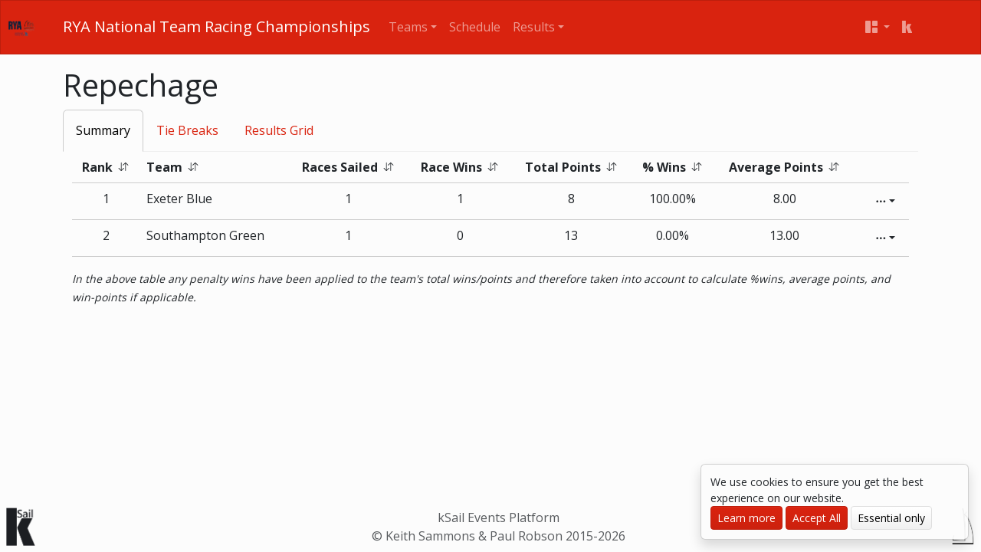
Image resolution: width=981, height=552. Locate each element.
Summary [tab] (103, 130)
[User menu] (877, 27)
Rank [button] (106, 167)
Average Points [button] (784, 167)
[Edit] (885, 201)
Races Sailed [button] (348, 167)
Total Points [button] (571, 167)
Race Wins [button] (460, 167)
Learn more (746, 518)
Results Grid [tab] (278, 130)
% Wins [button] (672, 167)
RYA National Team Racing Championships (216, 26)
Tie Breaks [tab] (187, 130)
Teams (408, 26)
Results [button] (534, 26)
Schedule (474, 26)
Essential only (891, 518)
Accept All (816, 518)
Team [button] (172, 167)
